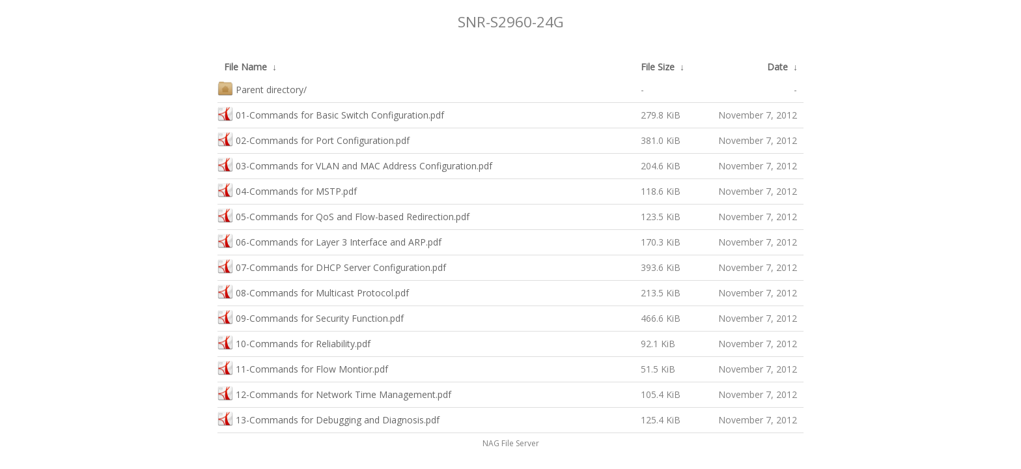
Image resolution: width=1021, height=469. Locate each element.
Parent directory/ (262, 88)
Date (777, 67)
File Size (658, 67)
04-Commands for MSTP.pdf (287, 189)
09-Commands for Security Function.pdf (310, 316)
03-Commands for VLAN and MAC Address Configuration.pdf (354, 164)
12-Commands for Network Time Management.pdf (334, 393)
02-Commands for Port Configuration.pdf (313, 139)
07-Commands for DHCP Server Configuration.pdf (331, 266)
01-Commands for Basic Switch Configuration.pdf (330, 113)
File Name (245, 67)
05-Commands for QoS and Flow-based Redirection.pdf (343, 215)
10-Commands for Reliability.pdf (294, 342)
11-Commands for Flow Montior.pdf (302, 367)
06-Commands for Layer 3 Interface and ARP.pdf (329, 240)
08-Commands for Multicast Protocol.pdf (313, 291)
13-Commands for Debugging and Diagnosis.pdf (328, 418)
